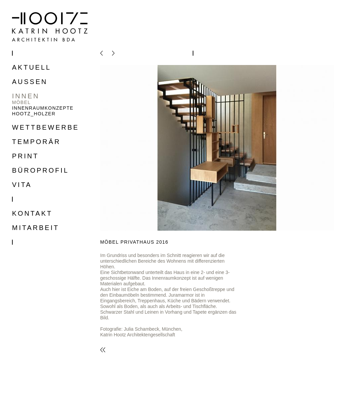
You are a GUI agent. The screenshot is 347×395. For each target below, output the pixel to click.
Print (25, 156)
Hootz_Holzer (33, 113)
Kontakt (32, 213)
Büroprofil (40, 170)
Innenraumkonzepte (42, 108)
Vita (22, 184)
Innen (25, 96)
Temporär (36, 141)
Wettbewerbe (45, 127)
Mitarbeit (35, 227)
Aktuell (31, 67)
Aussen (29, 81)
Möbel (21, 102)
